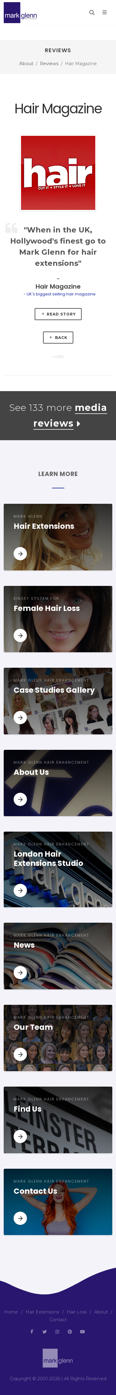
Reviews (49, 63)
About (26, 63)
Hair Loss (77, 1312)
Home (11, 1312)
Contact (58, 1319)
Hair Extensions (42, 1312)
